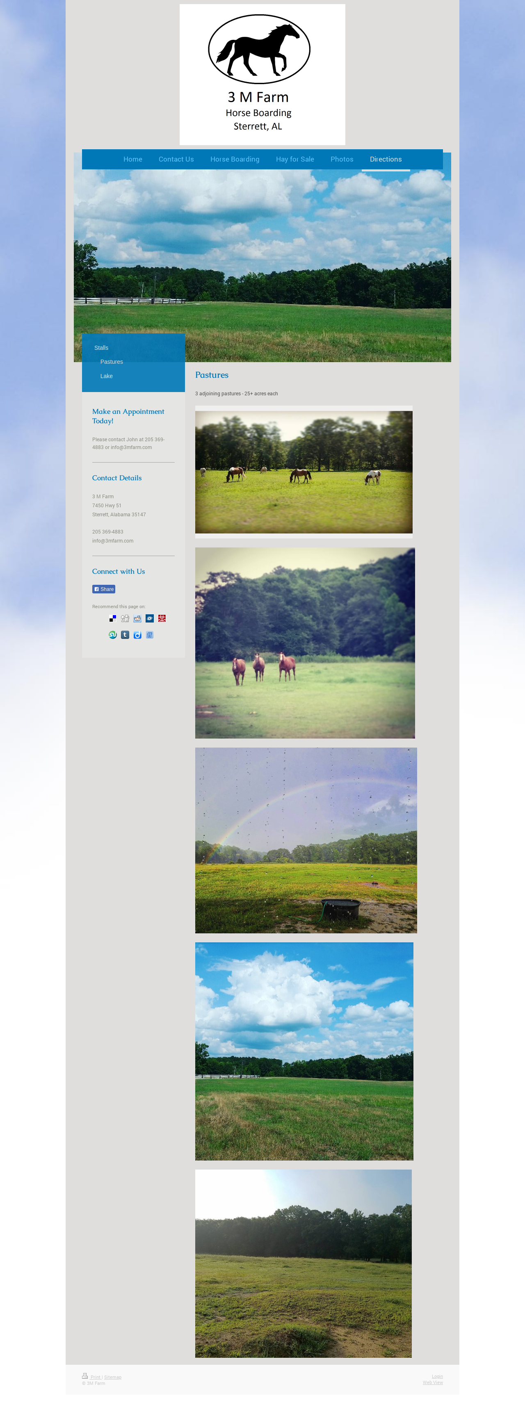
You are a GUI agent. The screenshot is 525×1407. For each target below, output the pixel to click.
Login (437, 1376)
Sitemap (112, 1377)
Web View (433, 1382)
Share (104, 589)
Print (92, 1377)
